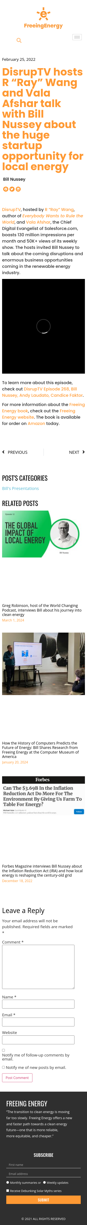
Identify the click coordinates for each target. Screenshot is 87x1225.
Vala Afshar (38, 222)
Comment (13, 942)
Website (9, 1033)
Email (8, 1015)
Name (9, 997)
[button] (5, 189)
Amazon (36, 423)
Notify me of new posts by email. (36, 1068)
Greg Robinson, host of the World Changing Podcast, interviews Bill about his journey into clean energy (42, 610)
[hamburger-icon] (77, 37)
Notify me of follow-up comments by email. (35, 1057)
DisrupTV (11, 209)
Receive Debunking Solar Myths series (35, 1191)
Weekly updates (57, 1183)
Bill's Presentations (20, 488)
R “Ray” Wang (59, 209)
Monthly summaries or (25, 1183)
